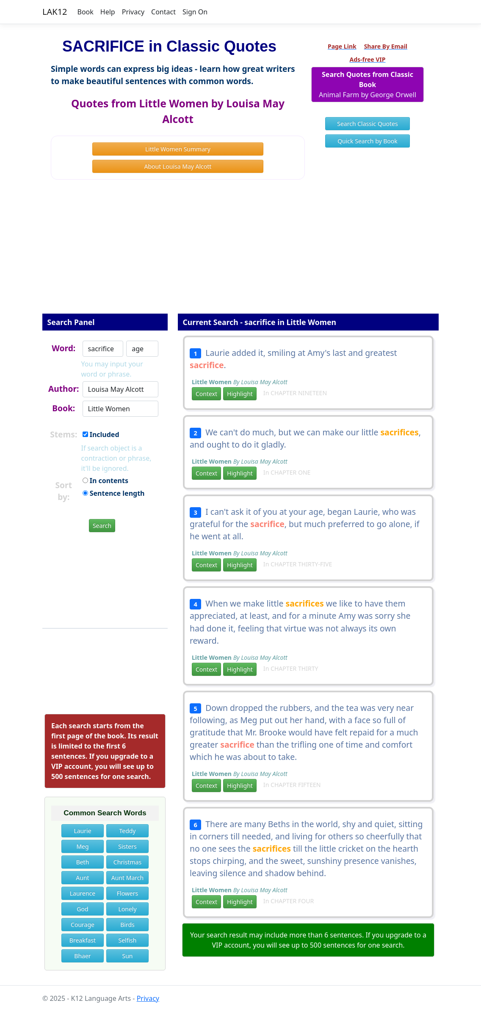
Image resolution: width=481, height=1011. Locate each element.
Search (102, 526)
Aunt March (127, 878)
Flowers (127, 893)
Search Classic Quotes (367, 124)
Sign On (194, 11)
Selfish (127, 940)
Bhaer (82, 956)
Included (101, 434)
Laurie (82, 831)
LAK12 (54, 11)
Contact (163, 11)
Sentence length (114, 493)
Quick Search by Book (367, 141)
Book (85, 11)
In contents (105, 480)
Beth (82, 862)
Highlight (240, 394)
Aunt (82, 878)
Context (206, 394)
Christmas (127, 862)
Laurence (83, 893)
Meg (82, 846)
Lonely (127, 909)
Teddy (127, 831)
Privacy (133, 11)
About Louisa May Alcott (178, 166)
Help (107, 11)
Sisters (127, 846)
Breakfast (82, 940)
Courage (82, 925)
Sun (127, 956)
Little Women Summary (177, 149)
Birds (127, 925)
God (82, 909)
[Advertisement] (240, 252)
